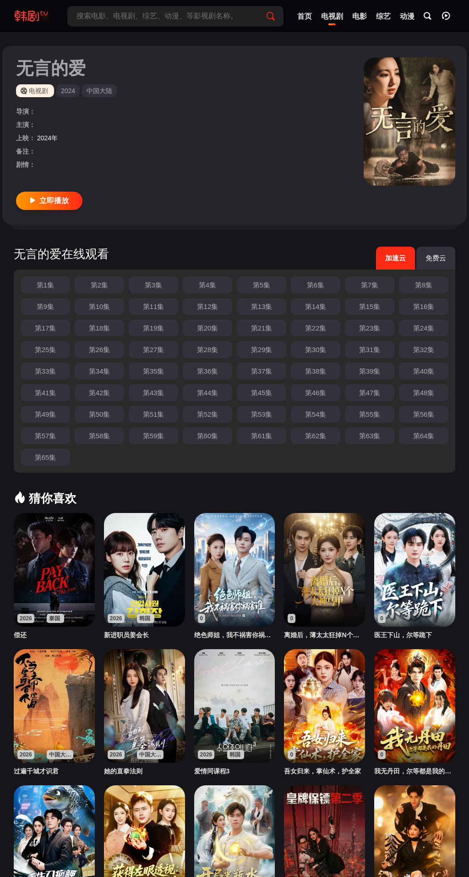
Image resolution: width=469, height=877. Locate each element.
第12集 (207, 306)
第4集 (207, 285)
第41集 (45, 393)
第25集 (45, 349)
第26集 (99, 349)
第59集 (153, 436)
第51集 (153, 414)
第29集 (262, 349)
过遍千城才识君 (36, 771)
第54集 (316, 414)
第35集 (153, 371)
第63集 (370, 436)
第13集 (262, 306)
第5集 (261, 285)
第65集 (45, 457)
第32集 (424, 349)
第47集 (370, 393)
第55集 (370, 414)
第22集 (316, 328)
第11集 (153, 306)
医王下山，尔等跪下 (403, 635)
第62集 (316, 436)
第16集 (424, 306)
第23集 (370, 328)
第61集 (262, 436)
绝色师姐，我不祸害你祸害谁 (234, 635)
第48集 (424, 393)
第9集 (45, 306)
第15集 (370, 306)
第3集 (153, 285)
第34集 (99, 371)
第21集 (262, 328)
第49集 (45, 414)
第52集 (207, 414)
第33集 (45, 371)
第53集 (262, 414)
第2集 (99, 285)
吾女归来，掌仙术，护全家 (322, 771)
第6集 (315, 285)
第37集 (262, 371)
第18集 (99, 328)
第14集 (316, 306)
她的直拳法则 (123, 771)
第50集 (99, 414)
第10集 (99, 306)
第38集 (316, 371)
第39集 (370, 371)
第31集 (370, 349)
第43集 (153, 393)
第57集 (45, 436)
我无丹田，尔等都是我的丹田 (414, 771)
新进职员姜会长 (126, 635)
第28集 (207, 349)
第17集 (45, 328)
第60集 (207, 436)
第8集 (423, 285)
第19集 (153, 328)
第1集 (45, 285)
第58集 (99, 436)
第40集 (424, 371)
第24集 (424, 328)
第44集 (207, 393)
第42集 (99, 393)
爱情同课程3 (212, 771)
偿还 (20, 635)
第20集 (207, 328)
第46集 (316, 393)
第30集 (316, 349)
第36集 (207, 371)
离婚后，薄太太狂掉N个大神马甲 (324, 635)
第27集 (153, 349)
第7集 (369, 285)
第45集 (262, 393)
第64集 (424, 436)
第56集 (424, 414)
